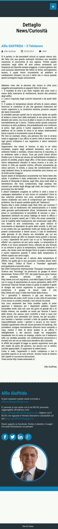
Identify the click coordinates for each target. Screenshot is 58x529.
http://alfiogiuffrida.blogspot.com (19, 412)
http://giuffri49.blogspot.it (19, 418)
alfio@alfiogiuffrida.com (15, 401)
